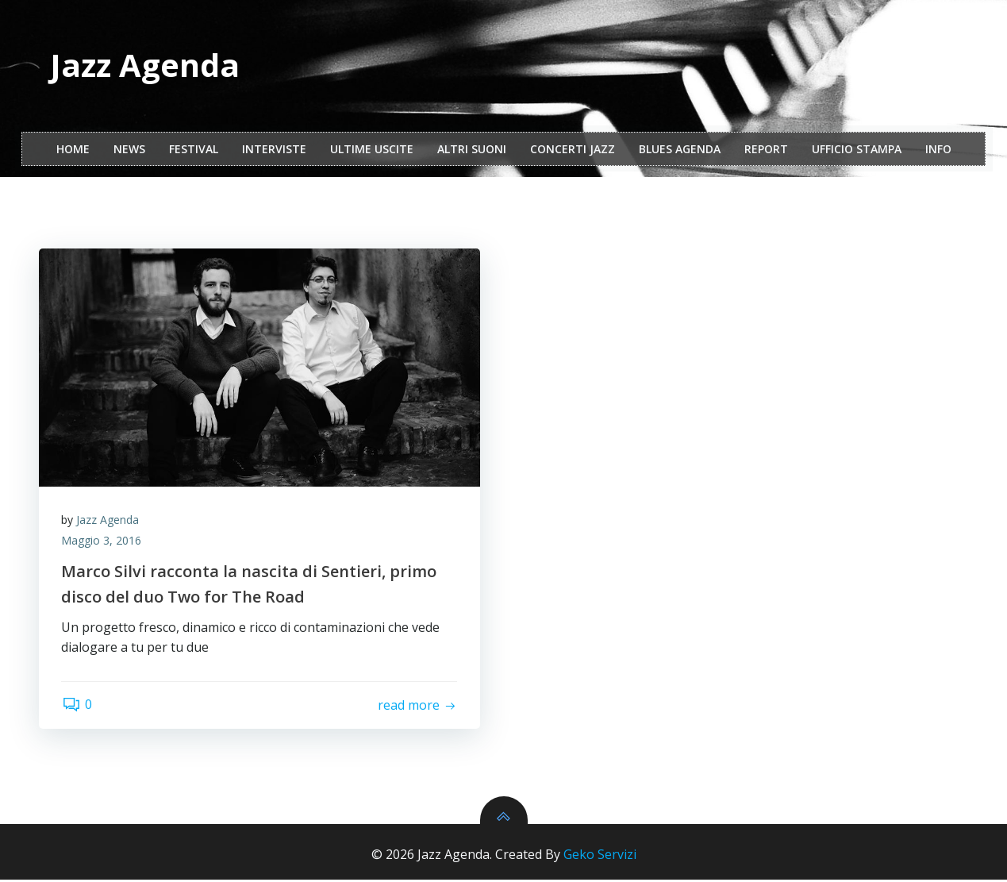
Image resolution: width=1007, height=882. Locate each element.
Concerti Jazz (572, 149)
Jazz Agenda (109, 522)
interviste (274, 149)
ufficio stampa (856, 149)
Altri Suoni (471, 149)
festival (193, 149)
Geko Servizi (599, 856)
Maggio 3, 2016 (103, 542)
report (766, 149)
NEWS (129, 149)
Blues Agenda (680, 149)
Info (938, 149)
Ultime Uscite (371, 149)
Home (73, 149)
